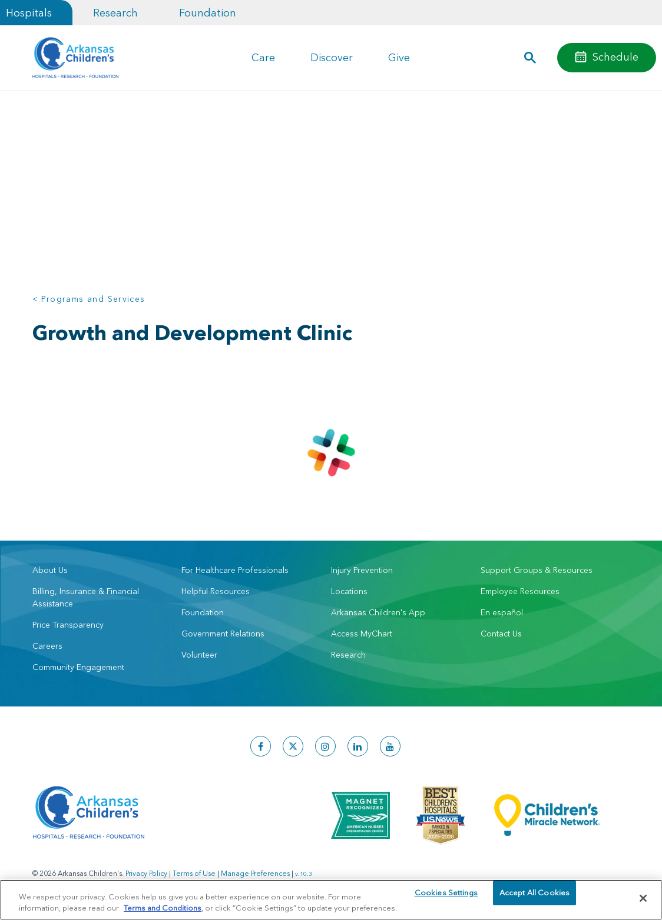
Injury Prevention (362, 570)
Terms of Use (194, 873)
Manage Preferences (255, 873)
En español (502, 612)
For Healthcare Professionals (235, 570)
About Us (50, 570)
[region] (331, 899)
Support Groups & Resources (537, 570)
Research (115, 12)
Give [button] (399, 57)
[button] (530, 57)
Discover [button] (331, 57)
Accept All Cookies (534, 897)
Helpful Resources (215, 591)
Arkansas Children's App (378, 612)
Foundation (207, 12)
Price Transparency (68, 624)
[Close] (643, 898)
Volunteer (199, 654)
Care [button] (263, 57)
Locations (349, 591)
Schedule (615, 57)
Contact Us (501, 633)
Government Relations (222, 633)
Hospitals (29, 12)
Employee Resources (520, 591)
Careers (47, 646)
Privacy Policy (146, 873)
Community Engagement (78, 667)
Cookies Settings (446, 897)
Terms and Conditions (162, 907)
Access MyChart (361, 633)
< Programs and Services (88, 299)
